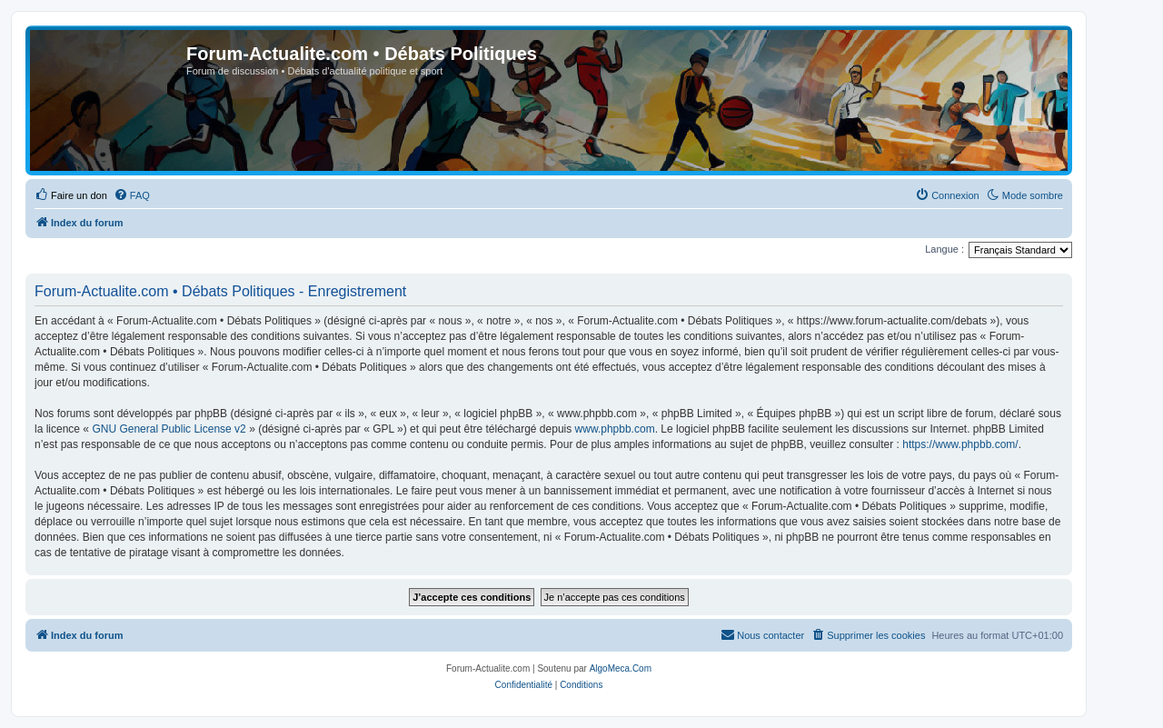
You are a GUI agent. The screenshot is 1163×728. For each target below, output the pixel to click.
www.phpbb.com (615, 429)
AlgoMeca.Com (620, 668)
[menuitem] (71, 195)
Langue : (944, 249)
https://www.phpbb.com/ (960, 444)
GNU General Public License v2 (168, 429)
